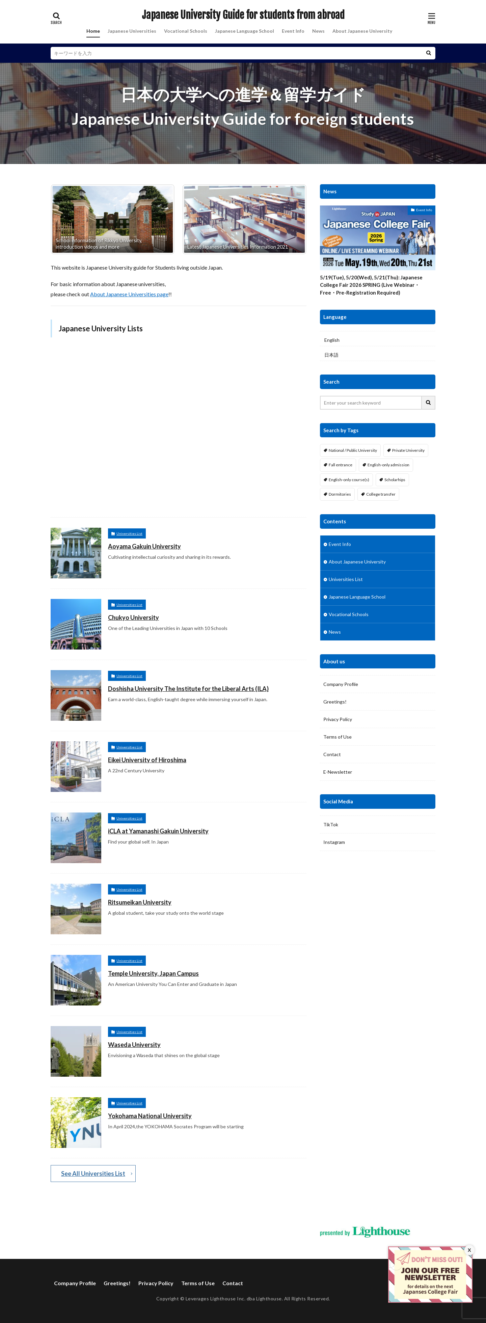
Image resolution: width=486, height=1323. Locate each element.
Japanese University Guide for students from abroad (243, 15)
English (332, 340)
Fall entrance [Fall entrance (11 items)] (340, 464)
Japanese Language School (244, 31)
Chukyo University (133, 617)
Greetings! (335, 702)
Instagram (334, 842)
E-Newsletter (337, 772)
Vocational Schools (185, 31)
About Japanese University (362, 31)
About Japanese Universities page (129, 294)
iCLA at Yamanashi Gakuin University (158, 831)
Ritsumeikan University (139, 902)
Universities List (129, 533)
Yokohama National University (150, 1116)
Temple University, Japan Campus (153, 973)
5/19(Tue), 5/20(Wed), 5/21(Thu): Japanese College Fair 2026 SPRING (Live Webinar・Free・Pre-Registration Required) (371, 285)
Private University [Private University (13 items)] (408, 450)
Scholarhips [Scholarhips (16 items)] (394, 479)
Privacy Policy (337, 719)
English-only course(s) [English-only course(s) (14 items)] (349, 479)
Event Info (293, 31)
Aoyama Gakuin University (144, 546)
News (318, 31)
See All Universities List (93, 1173)
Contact (332, 754)
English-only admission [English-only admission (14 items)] (388, 464)
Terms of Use (337, 737)
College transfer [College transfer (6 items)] (381, 494)
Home (93, 31)
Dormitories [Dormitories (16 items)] (340, 494)
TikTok (330, 824)
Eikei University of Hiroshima (147, 760)
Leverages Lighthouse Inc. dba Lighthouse (234, 1298)
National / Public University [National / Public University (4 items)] (353, 450)
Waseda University (134, 1044)
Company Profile (340, 684)
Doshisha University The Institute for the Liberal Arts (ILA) (188, 688)
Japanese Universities (132, 31)
